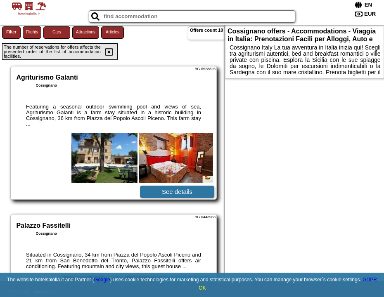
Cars (56, 32)
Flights (32, 32)
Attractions (85, 32)
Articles (112, 32)
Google (102, 280)
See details (177, 191)
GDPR (370, 280)
